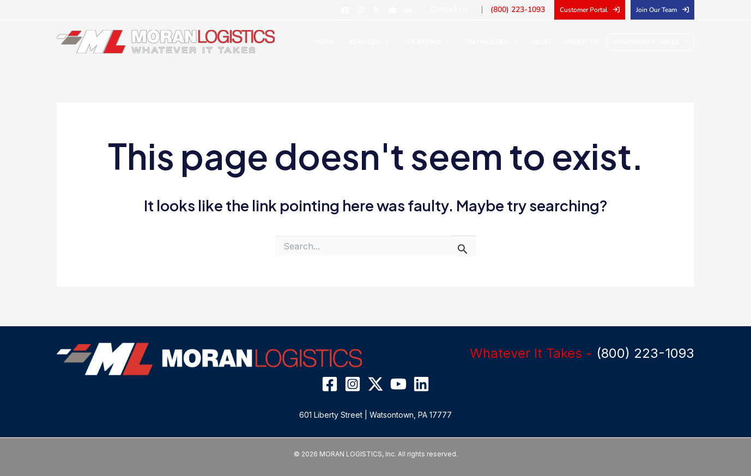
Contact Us (458, 9)
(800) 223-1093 (521, 9)
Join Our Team (656, 9)
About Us (584, 42)
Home (344, 42)
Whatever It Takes (650, 41)
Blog (547, 42)
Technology (501, 41)
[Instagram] (372, 10)
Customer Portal (584, 9)
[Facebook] (356, 10)
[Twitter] (387, 10)
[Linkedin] (419, 10)
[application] (400, 41)
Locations (439, 41)
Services (385, 41)
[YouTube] (403, 10)
